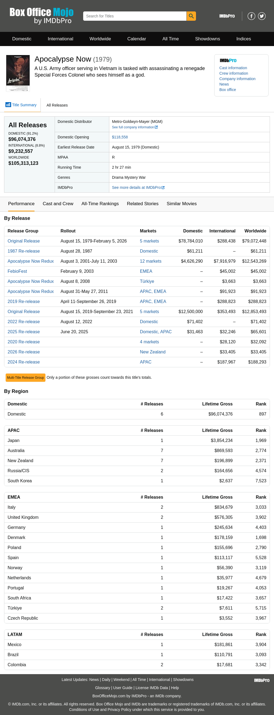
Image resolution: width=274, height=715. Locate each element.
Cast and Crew (58, 203)
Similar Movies (182, 203)
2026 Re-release (24, 352)
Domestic (22, 38)
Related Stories (142, 203)
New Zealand (153, 352)
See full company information (135, 127)
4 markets (149, 342)
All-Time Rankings (100, 203)
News (224, 84)
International (60, 38)
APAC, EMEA (153, 291)
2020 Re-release (24, 342)
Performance (21, 203)
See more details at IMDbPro (138, 187)
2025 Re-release (24, 331)
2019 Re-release (24, 301)
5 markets (149, 241)
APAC (145, 362)
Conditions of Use (84, 709)
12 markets (150, 261)
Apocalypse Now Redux (31, 261)
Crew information (233, 73)
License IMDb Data (152, 688)
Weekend (122, 679)
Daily (106, 679)
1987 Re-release (24, 251)
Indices (243, 38)
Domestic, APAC (156, 331)
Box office (227, 89)
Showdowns (207, 38)
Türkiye (147, 281)
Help (175, 688)
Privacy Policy (119, 709)
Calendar (136, 38)
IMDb (159, 696)
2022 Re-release (24, 321)
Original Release (24, 241)
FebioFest (17, 271)
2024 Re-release (24, 362)
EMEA (146, 271)
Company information (237, 79)
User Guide (123, 688)
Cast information (233, 68)
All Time (171, 38)
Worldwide (100, 38)
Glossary (102, 688)
